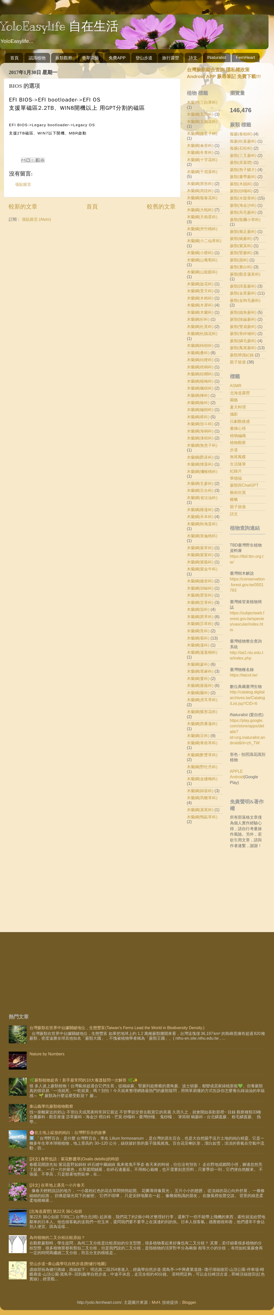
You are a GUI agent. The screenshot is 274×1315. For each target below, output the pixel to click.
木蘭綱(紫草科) (200, 548)
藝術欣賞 (238, 492)
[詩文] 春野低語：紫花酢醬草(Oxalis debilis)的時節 (74, 1159)
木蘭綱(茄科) (198, 609)
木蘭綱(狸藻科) (200, 464)
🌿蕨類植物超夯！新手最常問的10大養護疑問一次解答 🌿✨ (83, 1080)
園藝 (234, 400)
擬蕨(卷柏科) (241, 134)
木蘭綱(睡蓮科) (200, 509)
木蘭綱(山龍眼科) (202, 272)
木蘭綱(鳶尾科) (200, 809)
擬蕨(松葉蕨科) (243, 141)
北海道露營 (240, 393)
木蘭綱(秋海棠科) (202, 524)
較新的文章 (23, 206)
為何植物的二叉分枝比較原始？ (57, 1237)
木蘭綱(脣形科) (200, 595)
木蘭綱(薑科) (198, 678)
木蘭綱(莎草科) (200, 623)
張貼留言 (23, 184)
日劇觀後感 (240, 421)
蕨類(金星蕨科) (243, 293)
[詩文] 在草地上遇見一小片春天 (57, 1185)
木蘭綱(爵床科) (200, 457)
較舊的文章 (161, 206)
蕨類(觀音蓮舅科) (245, 274)
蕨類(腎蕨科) (241, 252)
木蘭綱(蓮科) (198, 645)
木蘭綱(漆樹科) (200, 438)
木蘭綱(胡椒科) (200, 588)
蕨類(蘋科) (239, 260)
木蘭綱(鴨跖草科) (202, 817)
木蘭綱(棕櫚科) (200, 374)
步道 (234, 449)
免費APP (117, 58)
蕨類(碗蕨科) (241, 238)
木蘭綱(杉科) (198, 319)
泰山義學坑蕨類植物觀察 (51, 1106)
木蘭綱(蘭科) (198, 692)
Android (237, 776)
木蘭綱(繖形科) (200, 581)
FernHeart (245, 57)
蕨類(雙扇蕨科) (243, 326)
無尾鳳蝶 (238, 456)
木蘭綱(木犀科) (200, 305)
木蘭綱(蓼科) (198, 664)
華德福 (236, 478)
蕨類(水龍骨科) (243, 198)
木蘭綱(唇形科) (200, 183)
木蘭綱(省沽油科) (202, 497)
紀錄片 (236, 471)
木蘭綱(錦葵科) (200, 790)
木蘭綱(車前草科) (202, 743)
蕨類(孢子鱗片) (243, 169)
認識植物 (37, 58)
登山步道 (144, 58)
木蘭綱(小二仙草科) (204, 240)
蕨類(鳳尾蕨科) (243, 347)
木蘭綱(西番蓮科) (202, 723)
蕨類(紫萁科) (241, 245)
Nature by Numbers (46, 1054)
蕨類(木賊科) (241, 184)
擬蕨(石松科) (241, 148)
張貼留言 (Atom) (36, 219)
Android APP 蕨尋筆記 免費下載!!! (224, 76)
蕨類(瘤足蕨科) (243, 231)
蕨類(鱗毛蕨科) (243, 340)
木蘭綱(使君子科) (202, 133)
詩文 (193, 58)
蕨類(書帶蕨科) (243, 176)
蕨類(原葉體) (241, 162)
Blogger (189, 1302)
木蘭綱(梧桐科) (200, 367)
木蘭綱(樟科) (198, 417)
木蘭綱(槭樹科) (200, 409)
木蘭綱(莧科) (198, 631)
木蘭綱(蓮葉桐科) (202, 652)
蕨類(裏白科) (241, 267)
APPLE (236, 771)
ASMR (236, 385)
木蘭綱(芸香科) (200, 602)
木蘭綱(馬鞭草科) (202, 797)
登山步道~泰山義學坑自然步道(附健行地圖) (67, 1263)
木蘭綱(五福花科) (202, 121)
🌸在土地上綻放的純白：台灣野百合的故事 (67, 1132)
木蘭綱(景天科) (200, 291)
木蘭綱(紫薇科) (200, 562)
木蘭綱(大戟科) (200, 210)
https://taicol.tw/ (244, 675)
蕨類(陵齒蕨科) (243, 319)
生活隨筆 (238, 464)
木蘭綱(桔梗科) (200, 359)
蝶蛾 (234, 499)
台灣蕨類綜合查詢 (206, 69)
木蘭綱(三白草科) (202, 102)
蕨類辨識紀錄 (242, 355)
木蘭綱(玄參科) (200, 483)
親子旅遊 (238, 362)
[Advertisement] (100, 969)
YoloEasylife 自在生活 (59, 26)
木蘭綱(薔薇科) (200, 685)
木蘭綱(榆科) (198, 402)
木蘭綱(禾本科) (200, 516)
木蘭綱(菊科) (198, 638)
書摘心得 (238, 428)
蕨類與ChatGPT (244, 485)
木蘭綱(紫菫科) (200, 554)
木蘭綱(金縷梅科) (202, 778)
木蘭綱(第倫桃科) (202, 536)
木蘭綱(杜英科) (200, 326)
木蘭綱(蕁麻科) (200, 671)
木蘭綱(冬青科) (200, 152)
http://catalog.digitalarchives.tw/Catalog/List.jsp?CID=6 (247, 697)
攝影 (234, 414)
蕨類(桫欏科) (241, 191)
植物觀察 (238, 442)
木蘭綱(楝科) (198, 395)
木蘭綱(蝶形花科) (202, 711)
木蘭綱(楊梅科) (200, 381)
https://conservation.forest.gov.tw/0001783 (247, 584)
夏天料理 (238, 407)
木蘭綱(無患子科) (202, 445)
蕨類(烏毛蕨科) (243, 212)
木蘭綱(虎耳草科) (202, 699)
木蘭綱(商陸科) (200, 190)
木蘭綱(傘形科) (200, 145)
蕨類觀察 (63, 58)
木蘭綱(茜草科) (200, 616)
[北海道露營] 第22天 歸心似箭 (55, 1211)
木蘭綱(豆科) (198, 735)
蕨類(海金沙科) (243, 205)
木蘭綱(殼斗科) (200, 424)
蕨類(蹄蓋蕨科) (243, 286)
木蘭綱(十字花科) (202, 159)
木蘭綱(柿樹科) (200, 345)
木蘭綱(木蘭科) (200, 312)
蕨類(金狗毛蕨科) (245, 300)
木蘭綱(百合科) (200, 490)
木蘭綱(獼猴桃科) (202, 471)
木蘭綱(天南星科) (202, 217)
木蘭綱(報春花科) (202, 198)
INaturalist (216, 57)
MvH (156, 1302)
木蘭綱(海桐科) (200, 431)
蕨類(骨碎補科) (243, 333)
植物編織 (238, 435)
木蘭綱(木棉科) (200, 298)
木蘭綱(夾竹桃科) (202, 228)
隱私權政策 (237, 69)
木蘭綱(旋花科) (200, 284)
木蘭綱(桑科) (198, 352)
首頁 (14, 58)
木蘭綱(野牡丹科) (202, 767)
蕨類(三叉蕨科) (243, 155)
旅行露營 (170, 58)
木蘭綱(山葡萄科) (202, 260)
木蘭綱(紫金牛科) (202, 569)
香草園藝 (90, 58)
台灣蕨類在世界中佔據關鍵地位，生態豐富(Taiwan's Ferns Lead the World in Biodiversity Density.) (116, 1027)
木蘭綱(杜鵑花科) (202, 333)
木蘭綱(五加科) (200, 114)
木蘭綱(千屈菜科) (202, 171)
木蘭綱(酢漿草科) (202, 755)
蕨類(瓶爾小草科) (245, 219)
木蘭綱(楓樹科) (200, 388)
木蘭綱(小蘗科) (200, 252)
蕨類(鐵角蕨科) (243, 312)
